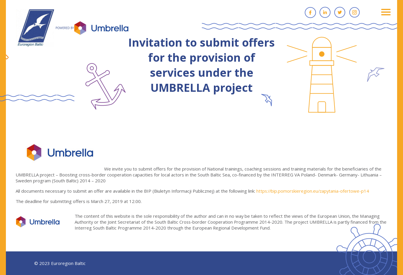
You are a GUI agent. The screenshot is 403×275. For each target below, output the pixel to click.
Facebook (310, 12)
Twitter (340, 12)
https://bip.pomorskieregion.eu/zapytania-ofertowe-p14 (313, 191)
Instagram (355, 12)
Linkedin (325, 12)
